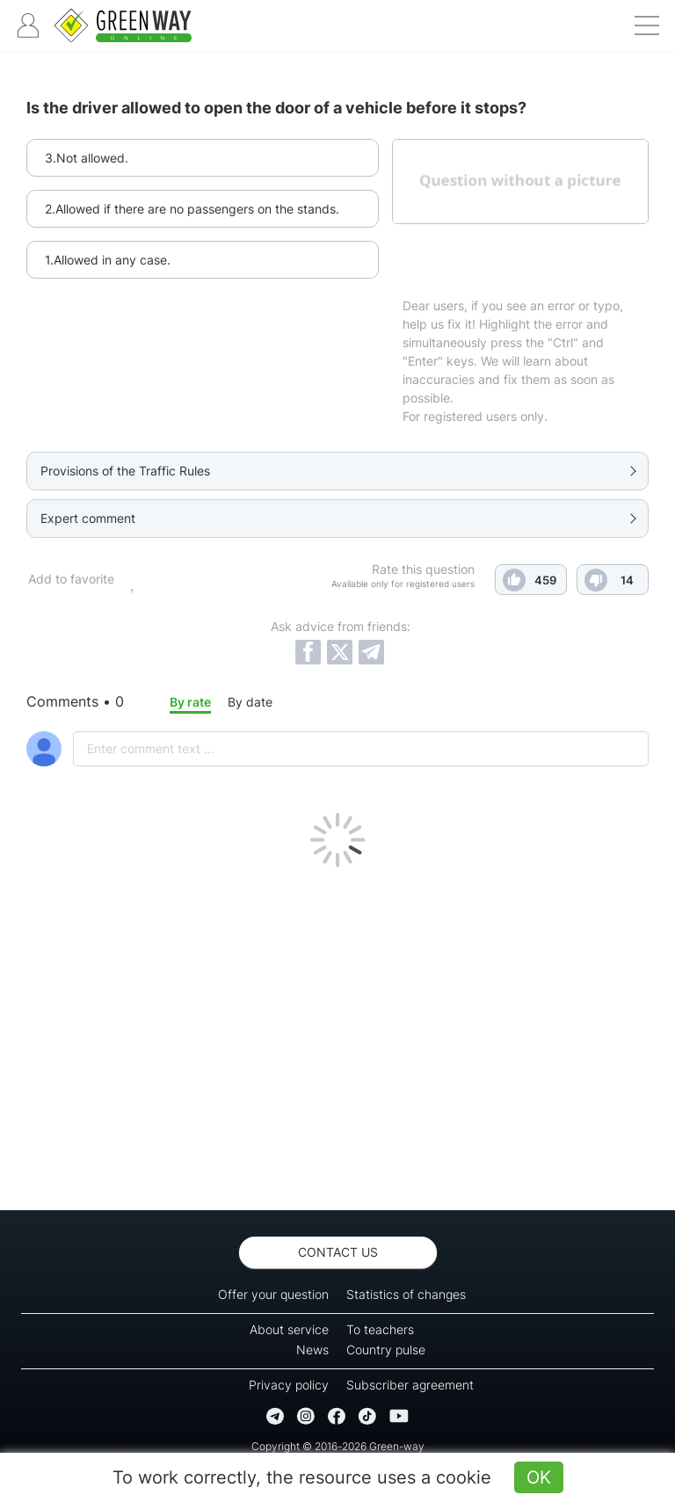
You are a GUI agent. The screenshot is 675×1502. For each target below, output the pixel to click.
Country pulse (385, 1349)
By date (250, 701)
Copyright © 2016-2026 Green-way (338, 1446)
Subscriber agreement (410, 1384)
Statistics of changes (406, 1294)
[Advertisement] (337, 1034)
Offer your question (273, 1294)
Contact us (338, 1251)
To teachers (380, 1329)
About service (289, 1329)
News (312, 1349)
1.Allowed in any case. (108, 259)
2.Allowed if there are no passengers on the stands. (192, 208)
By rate (190, 701)
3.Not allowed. (86, 157)
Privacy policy (289, 1384)
